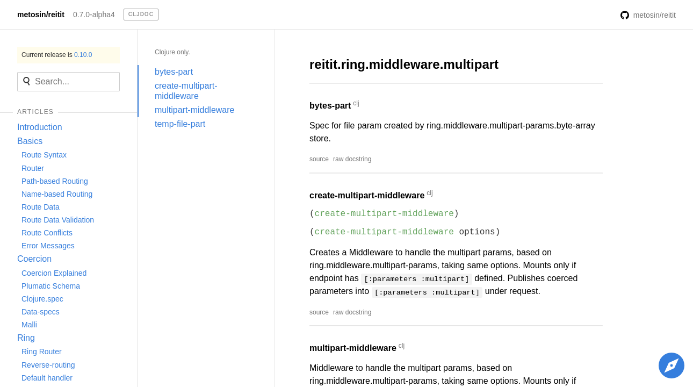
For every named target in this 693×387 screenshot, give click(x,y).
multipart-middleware (195, 109)
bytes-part (174, 71)
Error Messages (48, 245)
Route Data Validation (57, 220)
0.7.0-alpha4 (94, 14)
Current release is (56, 55)
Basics (29, 141)
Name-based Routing (56, 194)
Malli (29, 324)
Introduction (39, 127)
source (319, 159)
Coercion (34, 258)
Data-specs (40, 311)
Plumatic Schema (50, 286)
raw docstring (352, 159)
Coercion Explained (53, 273)
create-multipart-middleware (186, 90)
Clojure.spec (42, 299)
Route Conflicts (47, 232)
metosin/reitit (40, 14)
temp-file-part (180, 123)
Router (32, 168)
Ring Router (41, 351)
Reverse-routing (48, 365)
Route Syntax (44, 154)
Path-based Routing (54, 181)
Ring (26, 337)
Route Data (40, 207)
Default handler (47, 378)
